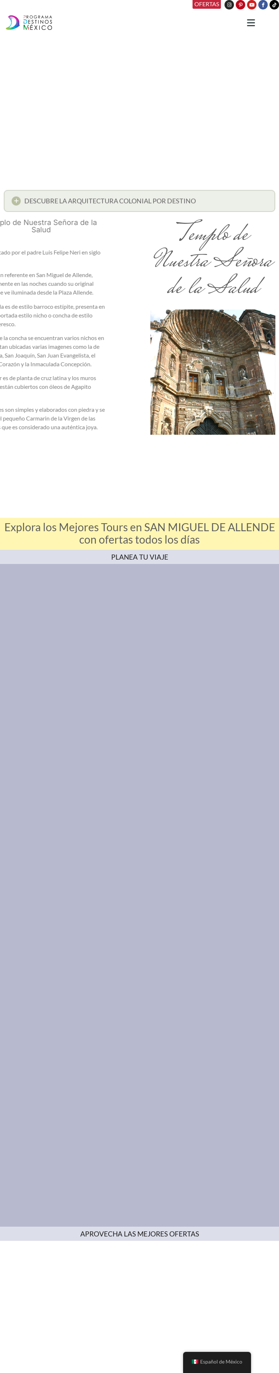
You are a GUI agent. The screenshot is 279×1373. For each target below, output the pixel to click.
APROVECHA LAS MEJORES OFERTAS (139, 1234)
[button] (139, 203)
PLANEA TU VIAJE (139, 557)
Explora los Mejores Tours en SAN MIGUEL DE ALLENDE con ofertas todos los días (139, 533)
